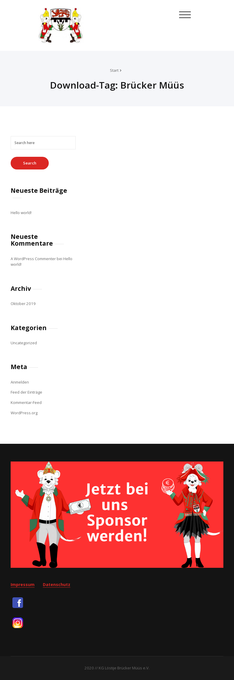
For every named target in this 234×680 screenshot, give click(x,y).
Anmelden (20, 382)
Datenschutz (56, 584)
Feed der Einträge (26, 392)
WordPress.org (24, 412)
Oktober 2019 (23, 303)
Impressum (23, 584)
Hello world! (21, 212)
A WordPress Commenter (33, 258)
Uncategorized (24, 342)
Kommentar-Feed (26, 402)
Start (114, 70)
